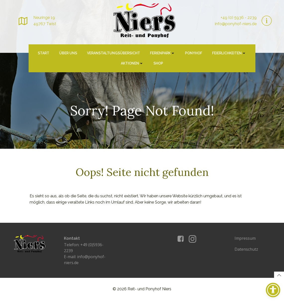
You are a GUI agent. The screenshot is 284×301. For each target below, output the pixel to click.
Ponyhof (193, 54)
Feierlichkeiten (229, 54)
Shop (158, 64)
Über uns (68, 54)
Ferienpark (162, 54)
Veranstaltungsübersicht (113, 54)
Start (43, 54)
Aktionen (132, 64)
